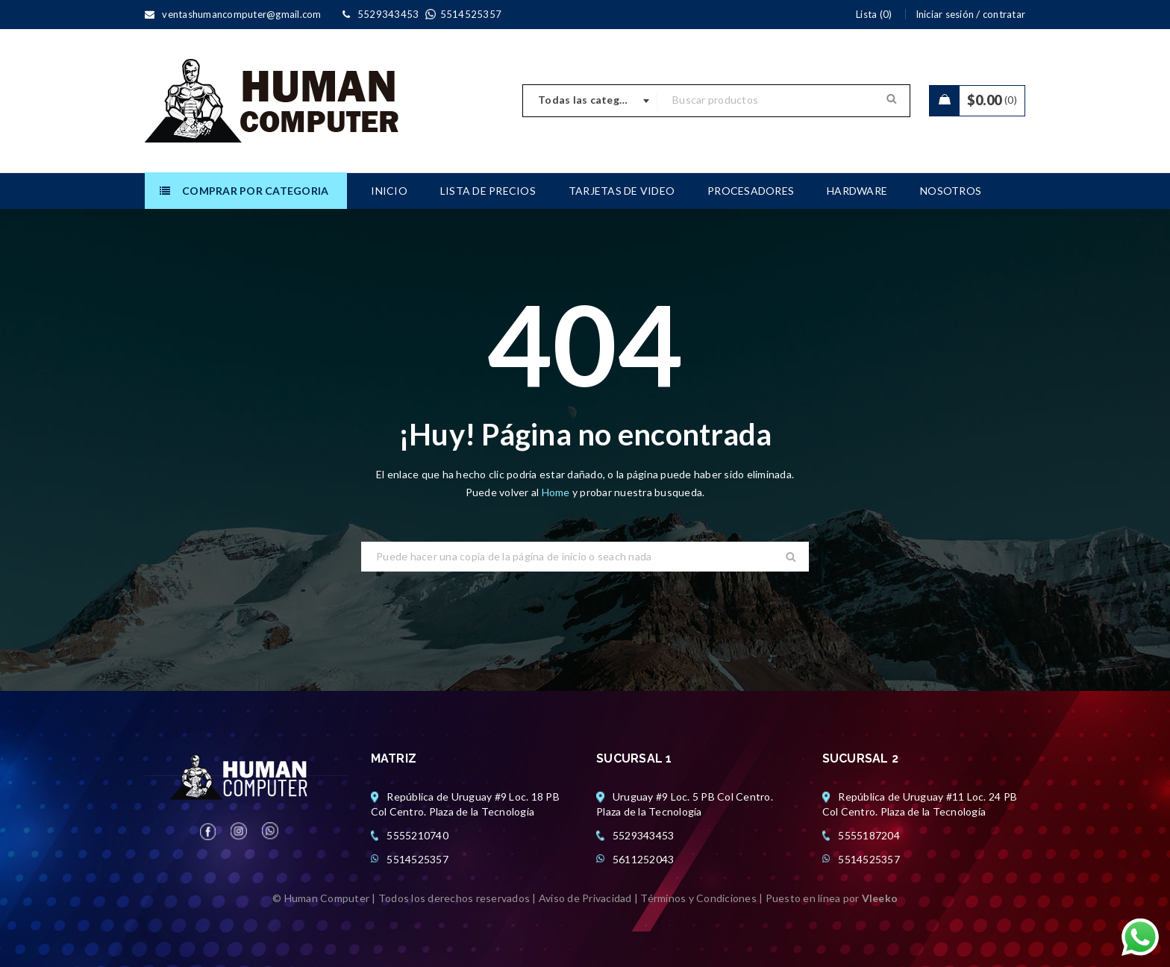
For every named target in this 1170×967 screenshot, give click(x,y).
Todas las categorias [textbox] (591, 99)
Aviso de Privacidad (585, 898)
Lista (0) (874, 14)
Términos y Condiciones (698, 898)
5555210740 (417, 835)
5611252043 (644, 859)
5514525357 (417, 859)
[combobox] (590, 100)
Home (557, 492)
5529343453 (644, 835)
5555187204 (869, 835)
